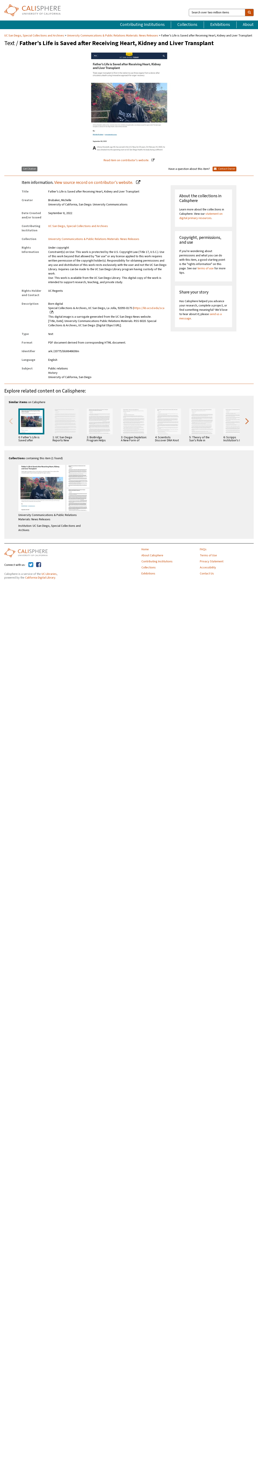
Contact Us (207, 573)
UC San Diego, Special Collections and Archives (34, 35)
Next (247, 420)
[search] (249, 12)
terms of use (205, 268)
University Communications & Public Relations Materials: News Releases (112, 35)
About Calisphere (152, 555)
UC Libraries (49, 574)
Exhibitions (220, 25)
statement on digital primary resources (201, 216)
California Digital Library (40, 578)
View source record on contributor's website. (94, 183)
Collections (187, 25)
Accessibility (208, 567)
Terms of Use (208, 555)
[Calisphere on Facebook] (38, 565)
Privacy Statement (211, 561)
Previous (11, 420)
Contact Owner (224, 169)
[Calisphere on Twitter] (30, 565)
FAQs (203, 549)
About (248, 25)
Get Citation (29, 169)
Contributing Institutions (142, 25)
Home (145, 549)
